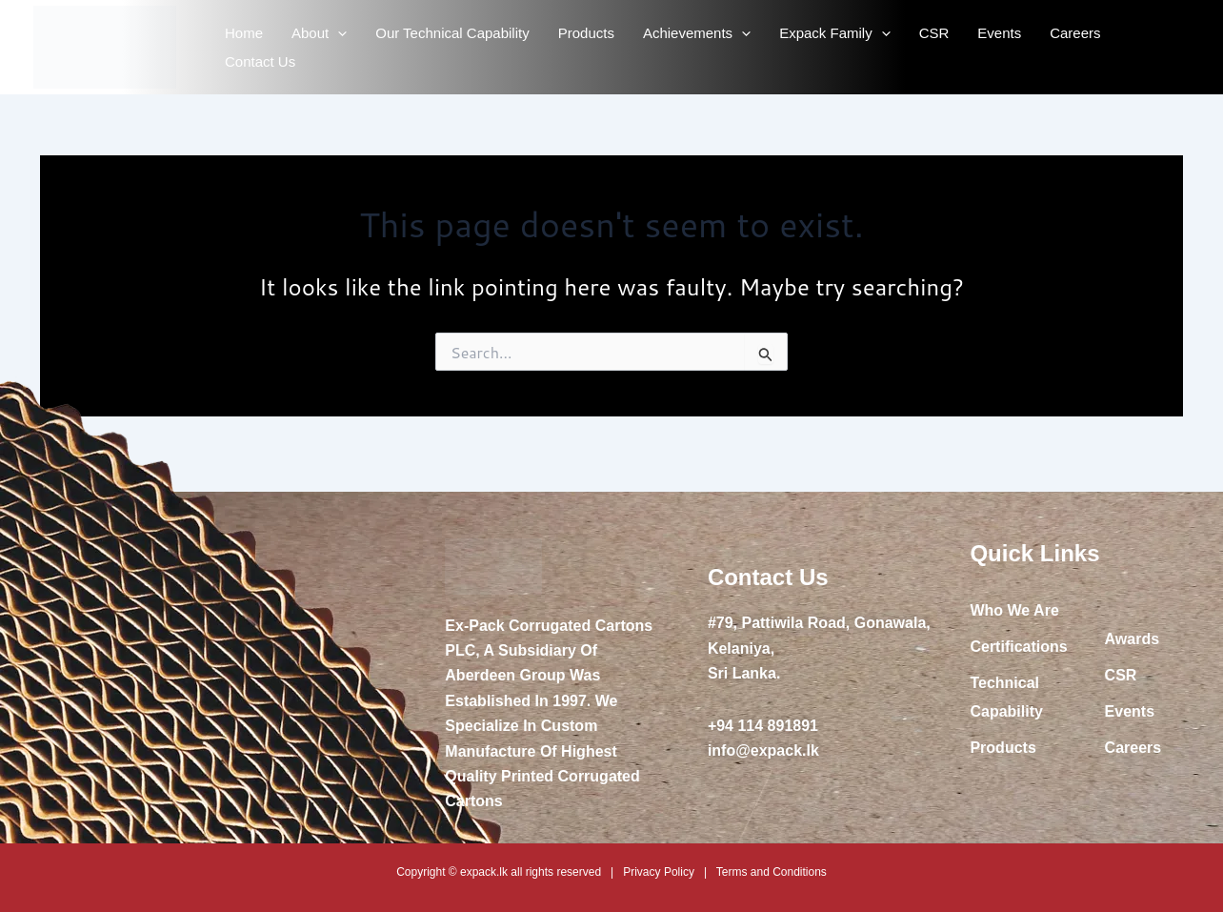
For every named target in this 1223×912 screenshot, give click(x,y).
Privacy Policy (658, 872)
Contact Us (260, 61)
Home (244, 33)
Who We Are (1014, 610)
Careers (1075, 33)
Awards (1132, 639)
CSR (934, 33)
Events (999, 33)
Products (586, 33)
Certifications (1018, 646)
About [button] (319, 33)
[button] (338, 33)
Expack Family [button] (835, 33)
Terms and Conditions (771, 872)
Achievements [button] (697, 33)
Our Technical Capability (452, 33)
